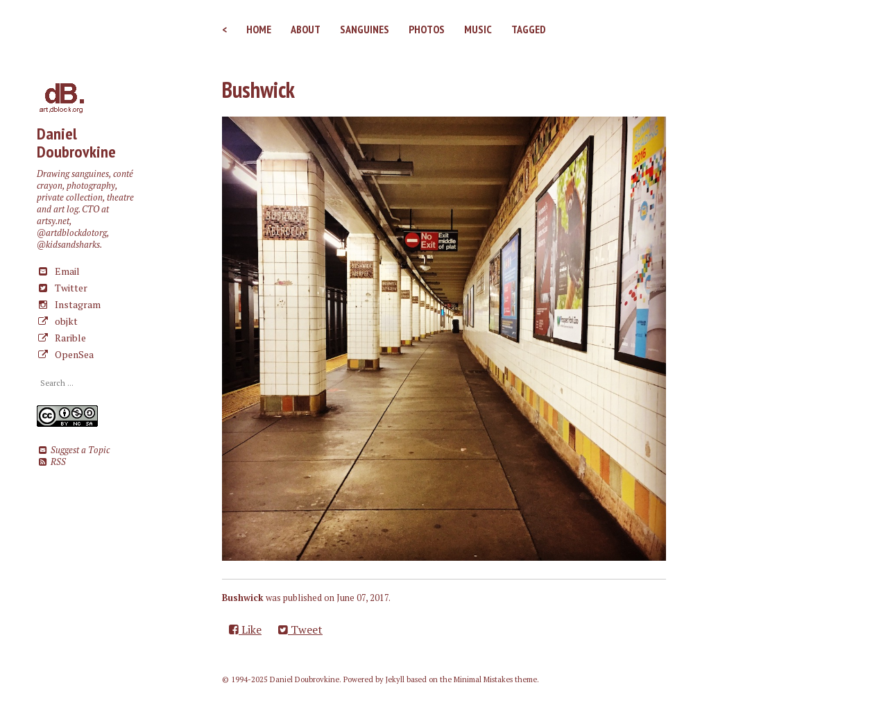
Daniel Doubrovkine (76, 142)
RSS (51, 462)
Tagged (528, 29)
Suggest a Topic (73, 450)
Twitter (62, 287)
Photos (427, 29)
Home (258, 29)
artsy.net (53, 221)
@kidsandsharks (68, 245)
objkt (57, 321)
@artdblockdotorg (72, 233)
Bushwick (258, 89)
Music (478, 29)
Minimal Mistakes (483, 679)
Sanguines (364, 29)
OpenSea (65, 354)
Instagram (69, 304)
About (306, 29)
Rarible (61, 337)
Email (58, 271)
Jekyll (395, 679)
